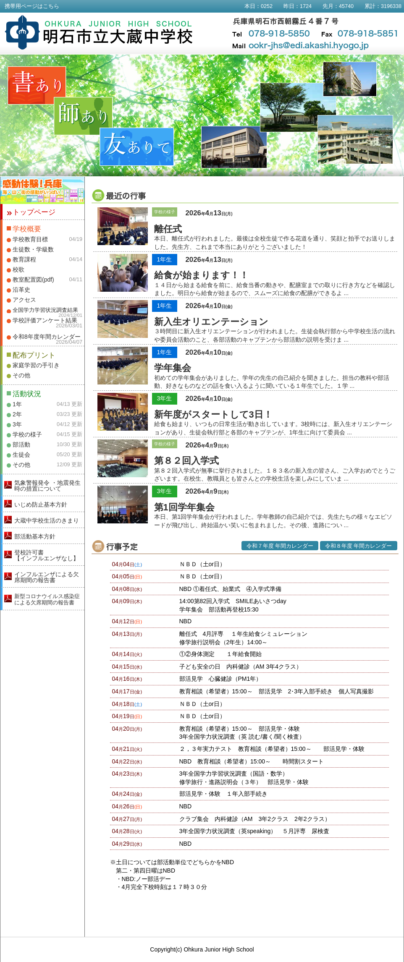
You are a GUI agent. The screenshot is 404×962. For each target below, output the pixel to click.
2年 (17, 414)
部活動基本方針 (34, 536)
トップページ (34, 212)
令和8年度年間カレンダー (47, 336)
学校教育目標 (30, 239)
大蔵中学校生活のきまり (46, 520)
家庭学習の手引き (36, 365)
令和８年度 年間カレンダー (358, 546)
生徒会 (21, 454)
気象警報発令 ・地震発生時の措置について (47, 485)
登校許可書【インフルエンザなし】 (46, 555)
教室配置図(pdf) (33, 279)
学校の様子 (27, 434)
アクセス (24, 299)
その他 (21, 375)
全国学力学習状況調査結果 (45, 310)
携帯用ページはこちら (32, 6)
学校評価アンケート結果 (45, 320)
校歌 (18, 269)
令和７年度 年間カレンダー (280, 546)
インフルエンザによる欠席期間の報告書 (46, 577)
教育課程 (24, 259)
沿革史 (21, 289)
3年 (17, 424)
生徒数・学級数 (33, 249)
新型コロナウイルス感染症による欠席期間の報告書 (47, 599)
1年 (17, 404)
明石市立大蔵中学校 (99, 32)
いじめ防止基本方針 (40, 504)
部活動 (21, 444)
